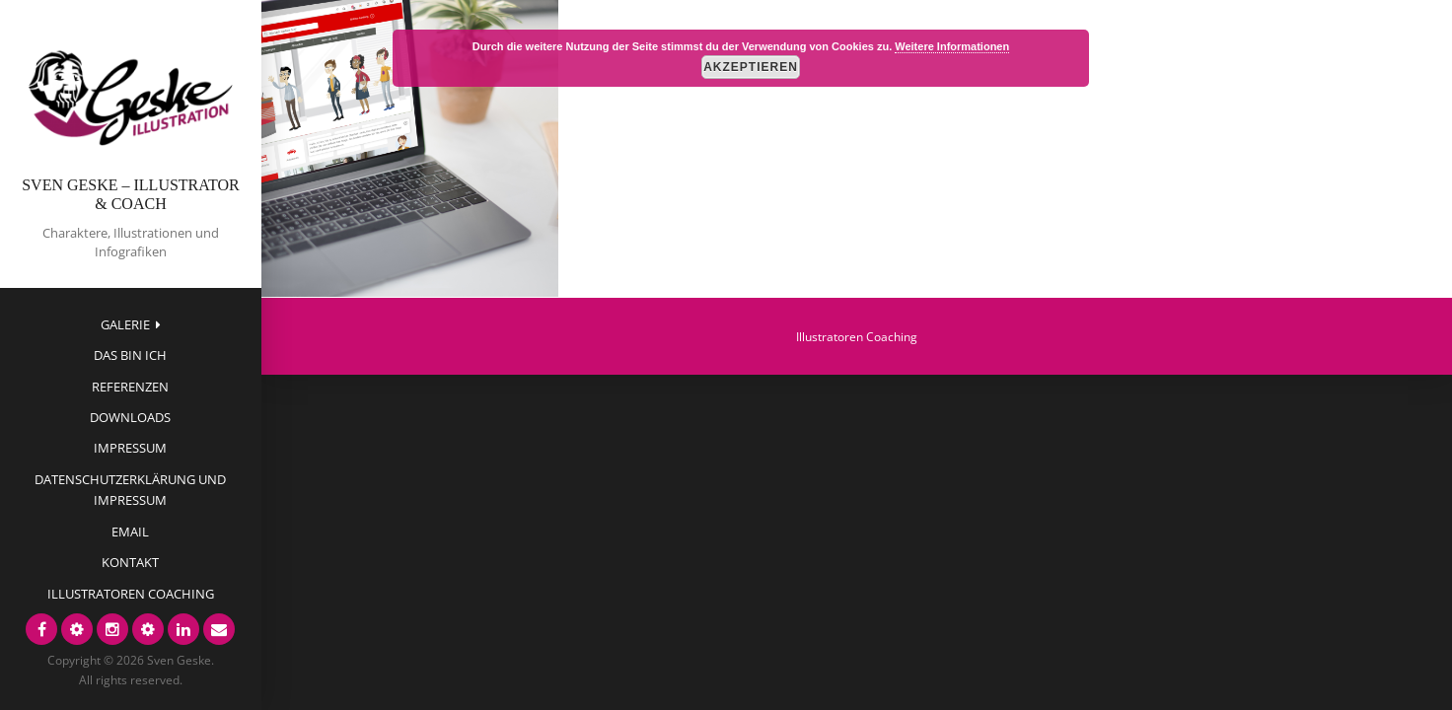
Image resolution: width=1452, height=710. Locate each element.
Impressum (130, 448)
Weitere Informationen (952, 46)
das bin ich (130, 355)
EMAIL (130, 531)
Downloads (130, 417)
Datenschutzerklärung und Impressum (130, 489)
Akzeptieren (750, 67)
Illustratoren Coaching (130, 594)
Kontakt (130, 562)
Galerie (125, 324)
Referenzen (130, 386)
